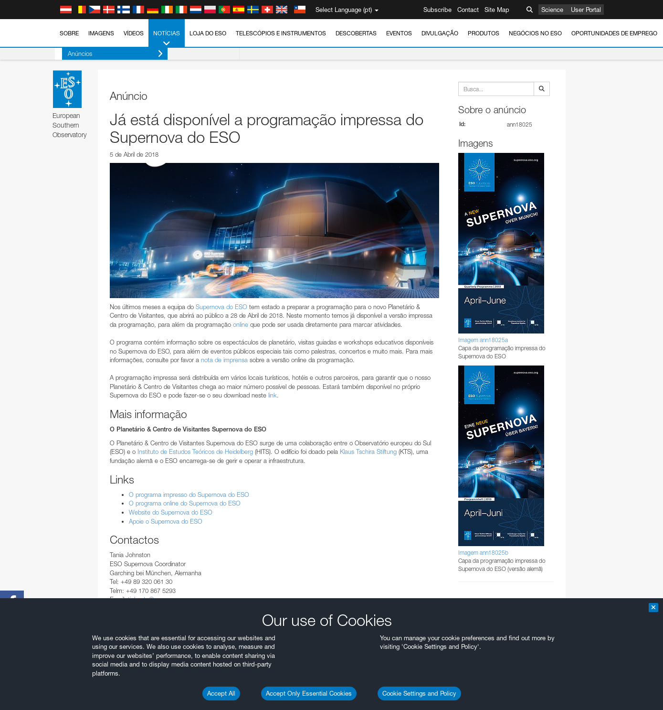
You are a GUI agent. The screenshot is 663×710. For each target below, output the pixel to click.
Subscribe (437, 9)
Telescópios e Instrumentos (281, 33)
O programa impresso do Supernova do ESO (189, 494)
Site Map (496, 9)
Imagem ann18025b (483, 552)
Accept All (221, 693)
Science (552, 9)
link (272, 395)
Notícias (166, 39)
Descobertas (356, 33)
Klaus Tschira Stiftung (368, 451)
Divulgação (439, 33)
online (240, 324)
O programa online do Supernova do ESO (185, 503)
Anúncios (108, 54)
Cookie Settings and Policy (419, 693)
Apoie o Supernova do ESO (165, 521)
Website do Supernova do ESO (170, 512)
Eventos (399, 33)
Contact (468, 9)
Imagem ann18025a (483, 340)
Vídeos (134, 33)
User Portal (586, 9)
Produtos (483, 33)
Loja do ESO (207, 33)
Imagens (101, 33)
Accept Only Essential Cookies (309, 693)
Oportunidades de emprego (614, 33)
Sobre (69, 33)
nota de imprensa (224, 360)
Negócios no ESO (535, 33)
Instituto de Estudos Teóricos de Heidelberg (195, 451)
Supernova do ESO (221, 307)
